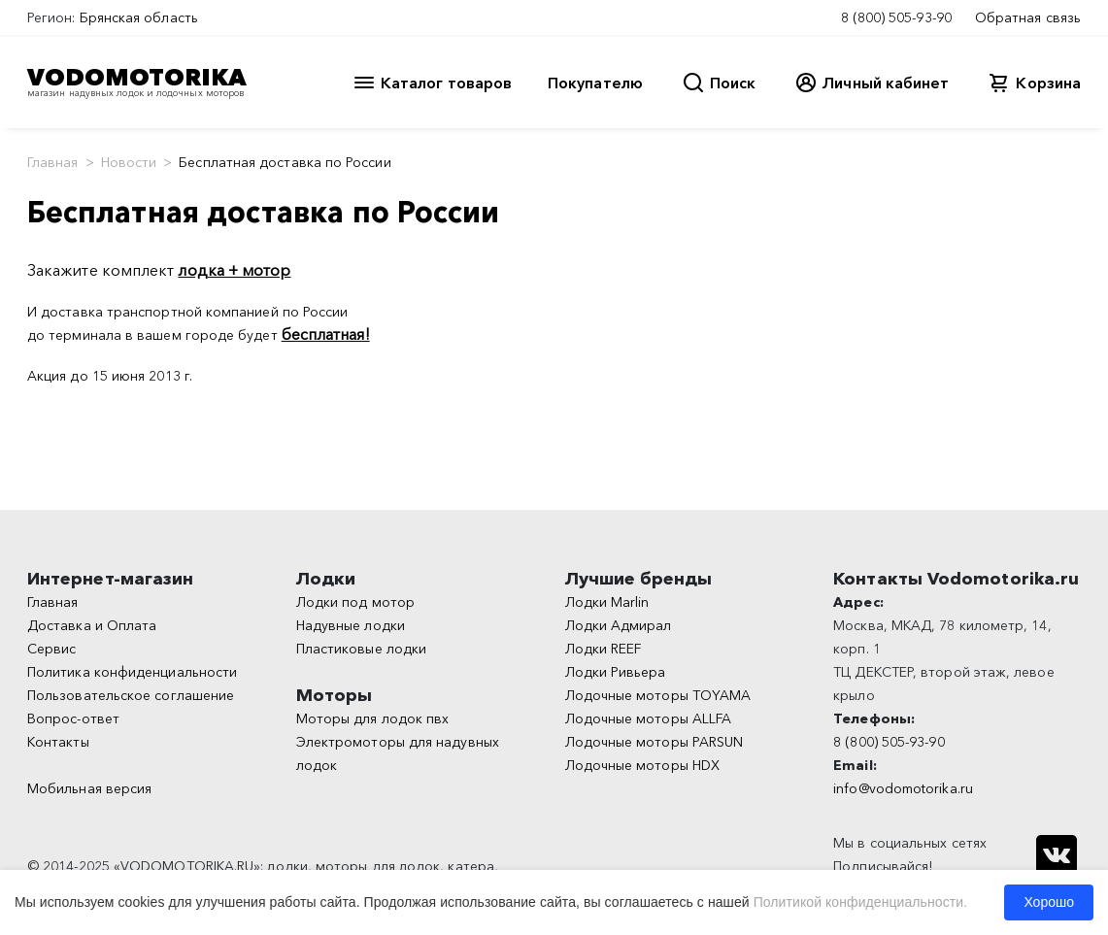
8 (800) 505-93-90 (896, 17)
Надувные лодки (350, 625)
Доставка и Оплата (91, 625)
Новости (129, 162)
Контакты (58, 742)
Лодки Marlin (607, 602)
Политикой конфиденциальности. (860, 902)
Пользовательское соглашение (130, 695)
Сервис (51, 648)
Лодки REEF (603, 648)
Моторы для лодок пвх (373, 718)
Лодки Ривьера (615, 672)
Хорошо (1049, 902)
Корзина (1048, 82)
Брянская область (139, 17)
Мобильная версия (89, 788)
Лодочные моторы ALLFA (648, 718)
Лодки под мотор (355, 602)
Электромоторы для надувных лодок (397, 753)
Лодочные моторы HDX (643, 765)
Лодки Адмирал (618, 625)
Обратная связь (1028, 17)
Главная (53, 162)
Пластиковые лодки (361, 648)
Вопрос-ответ (73, 718)
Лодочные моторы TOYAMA (658, 695)
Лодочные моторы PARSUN (654, 742)
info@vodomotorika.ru (903, 788)
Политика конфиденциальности (132, 672)
